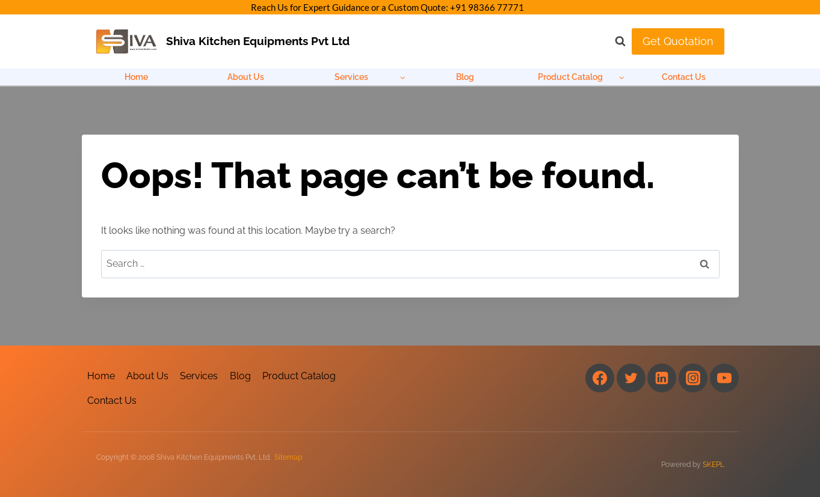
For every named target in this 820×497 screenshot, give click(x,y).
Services (199, 376)
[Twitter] (631, 378)
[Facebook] (599, 378)
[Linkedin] (661, 378)
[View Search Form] (614, 41)
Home (136, 77)
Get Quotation (678, 41)
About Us (245, 77)
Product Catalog (299, 376)
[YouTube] (724, 378)
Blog (465, 77)
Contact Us (684, 77)
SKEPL (713, 464)
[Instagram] (693, 378)
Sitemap (288, 457)
